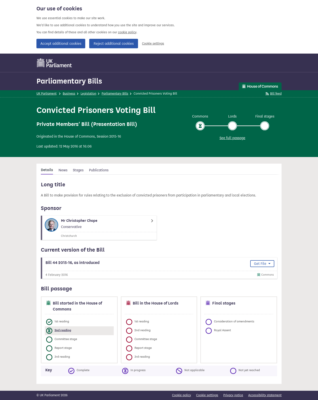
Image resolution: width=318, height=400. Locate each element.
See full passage (232, 138)
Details (47, 170)
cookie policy (127, 32)
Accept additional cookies (60, 43)
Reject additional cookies (114, 43)
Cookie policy (181, 395)
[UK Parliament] (54, 63)
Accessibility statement (265, 395)
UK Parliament (46, 93)
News (63, 170)
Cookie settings (153, 43)
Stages (78, 170)
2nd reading (63, 330)
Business (69, 93)
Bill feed (274, 93)
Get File (260, 264)
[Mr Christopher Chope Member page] (99, 228)
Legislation (88, 93)
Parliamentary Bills (69, 81)
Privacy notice (233, 395)
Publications (98, 170)
